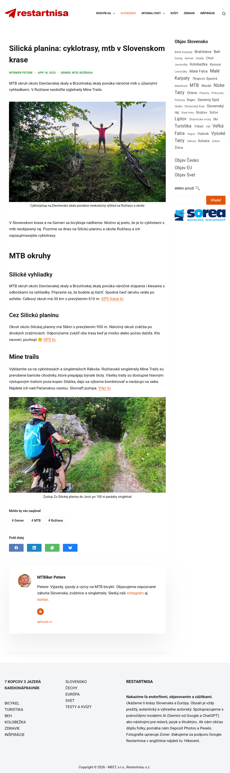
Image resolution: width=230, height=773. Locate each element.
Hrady (200, 58)
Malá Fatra (199, 71)
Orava (192, 92)
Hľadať (216, 200)
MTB (75, 72)
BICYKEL (11, 701)
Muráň (206, 86)
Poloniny (180, 100)
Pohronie (217, 93)
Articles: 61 (44, 619)
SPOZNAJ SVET (154, 13)
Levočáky (181, 71)
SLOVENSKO (128, 13)
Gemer (65, 72)
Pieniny (204, 93)
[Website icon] (40, 609)
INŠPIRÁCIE (207, 13)
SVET (70, 698)
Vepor (191, 134)
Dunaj (178, 58)
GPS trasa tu (111, 297)
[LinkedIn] (34, 545)
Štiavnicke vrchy (200, 119)
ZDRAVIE (189, 13)
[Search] (224, 13)
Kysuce (215, 64)
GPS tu (49, 337)
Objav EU (183, 167)
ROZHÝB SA (106, 13)
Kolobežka (199, 64)
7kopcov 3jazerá (204, 79)
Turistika (183, 126)
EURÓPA (72, 692)
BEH (8, 713)
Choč (210, 58)
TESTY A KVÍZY (78, 704)
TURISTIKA (13, 707)
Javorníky (181, 64)
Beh (217, 51)
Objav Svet (185, 175)
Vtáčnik (203, 134)
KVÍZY (174, 13)
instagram (135, 591)
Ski (215, 119)
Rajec (191, 100)
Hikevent (191, 738)
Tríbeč (198, 126)
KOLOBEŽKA (15, 720)
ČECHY (71, 685)
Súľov (214, 112)
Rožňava (86, 72)
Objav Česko (187, 160)
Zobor (216, 141)
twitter (42, 597)
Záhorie (191, 141)
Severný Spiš (208, 99)
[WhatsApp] (52, 545)
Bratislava (203, 51)
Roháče (204, 141)
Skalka (178, 106)
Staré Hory (187, 112)
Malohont (181, 86)
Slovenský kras (194, 106)
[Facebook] (16, 545)
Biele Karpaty (183, 52)
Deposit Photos (183, 726)
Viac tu (104, 386)
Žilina (179, 148)
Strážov (201, 112)
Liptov (180, 118)
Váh (208, 126)
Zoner (164, 732)
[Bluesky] (70, 545)
